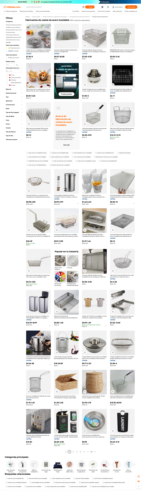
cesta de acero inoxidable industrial (16, 482)
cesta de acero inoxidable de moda (86, 161)
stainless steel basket (123, 153)
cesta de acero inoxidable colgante (89, 482)
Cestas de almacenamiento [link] (100, 16)
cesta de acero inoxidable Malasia (36, 165)
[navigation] (14, 234)
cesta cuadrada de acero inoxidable (55, 486)
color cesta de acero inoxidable (81, 157)
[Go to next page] (95, 451)
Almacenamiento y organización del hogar (55, 16)
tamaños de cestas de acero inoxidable (64, 482)
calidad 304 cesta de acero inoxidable (37, 161)
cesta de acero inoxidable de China (37, 153)
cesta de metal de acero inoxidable (60, 165)
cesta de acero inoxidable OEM (78, 486)
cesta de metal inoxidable (81, 478)
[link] (138, 476)
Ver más (8, 42)
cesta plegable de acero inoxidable (40, 482)
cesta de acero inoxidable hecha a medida (102, 486)
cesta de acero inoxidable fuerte (104, 153)
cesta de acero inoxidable (13, 486)
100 (91, 451)
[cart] (108, 7)
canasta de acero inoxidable (33, 486)
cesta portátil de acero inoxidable (36, 157)
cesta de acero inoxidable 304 (108, 161)
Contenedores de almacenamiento (79, 16)
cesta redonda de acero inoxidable (82, 153)
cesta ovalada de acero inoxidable (59, 157)
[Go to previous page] (65, 451)
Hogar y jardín (36, 16)
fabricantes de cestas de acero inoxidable (106, 157)
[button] (83, 7)
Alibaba (27, 16)
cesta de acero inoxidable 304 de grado (113, 482)
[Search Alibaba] (53, 7)
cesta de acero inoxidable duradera (102, 478)
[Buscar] (90, 7)
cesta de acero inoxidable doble (59, 153)
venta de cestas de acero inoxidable (62, 161)
